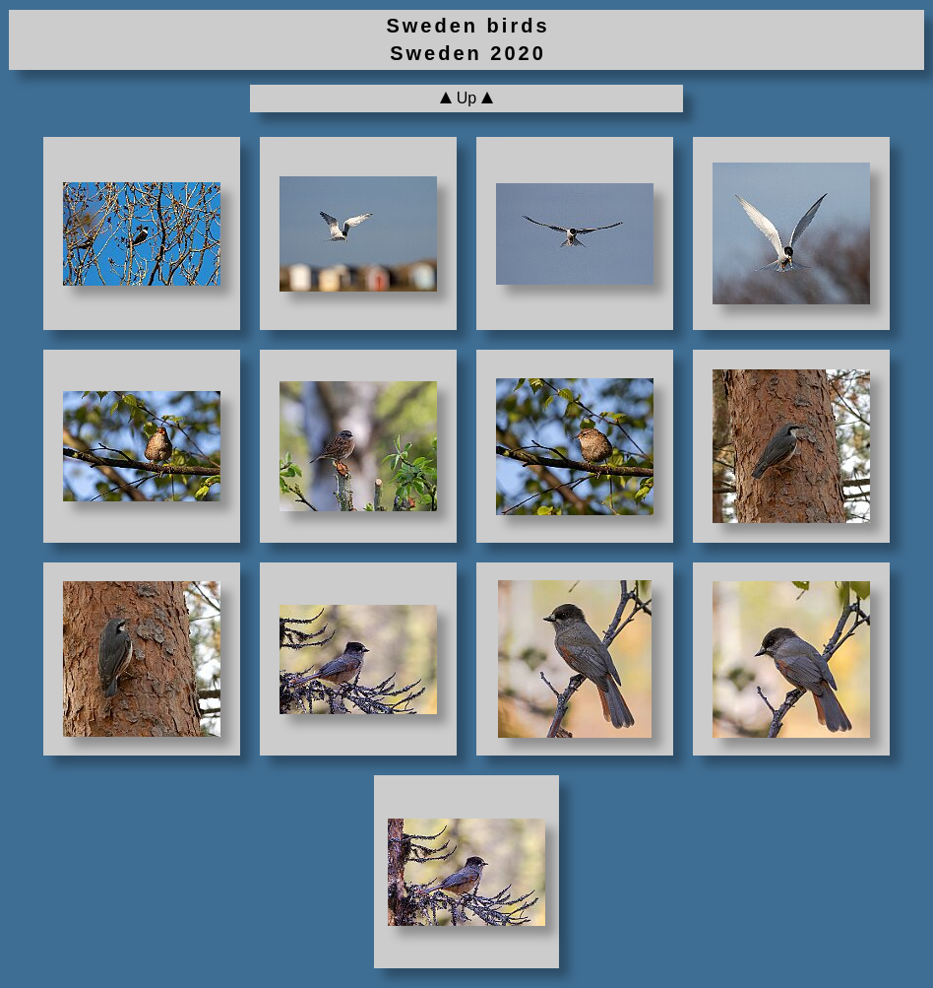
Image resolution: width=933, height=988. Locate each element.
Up (466, 98)
